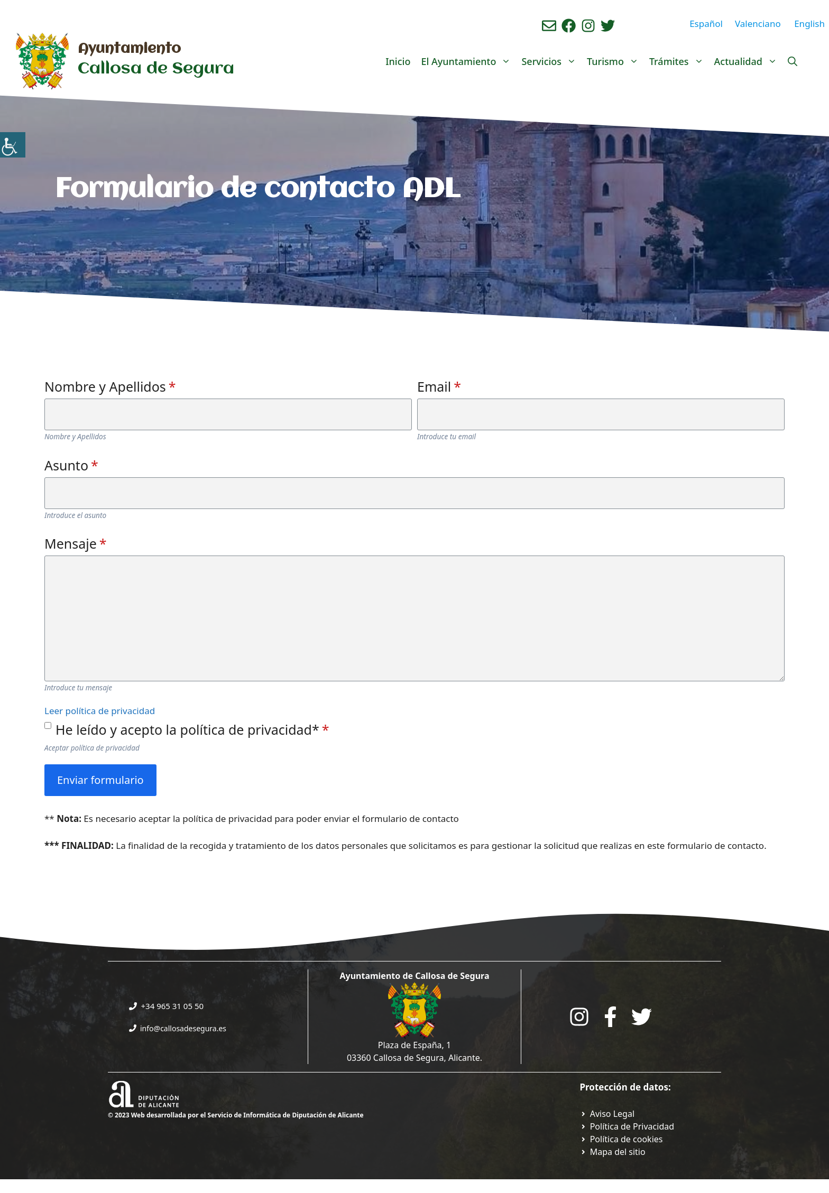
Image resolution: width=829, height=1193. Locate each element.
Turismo (615, 61)
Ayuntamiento (129, 49)
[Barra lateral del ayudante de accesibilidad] (12, 145)
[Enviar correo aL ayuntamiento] (549, 25)
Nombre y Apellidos (110, 386)
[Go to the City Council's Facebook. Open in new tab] (610, 1016)
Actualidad (748, 61)
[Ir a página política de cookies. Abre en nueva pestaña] (621, 1139)
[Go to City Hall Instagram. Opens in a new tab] (579, 1016)
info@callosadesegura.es (183, 1028)
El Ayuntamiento (468, 61)
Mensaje (75, 543)
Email (439, 386)
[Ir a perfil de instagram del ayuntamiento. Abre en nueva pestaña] (588, 25)
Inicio (397, 61)
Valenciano (758, 23)
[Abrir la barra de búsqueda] (792, 61)
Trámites (679, 61)
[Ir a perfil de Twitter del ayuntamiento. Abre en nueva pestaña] (608, 25)
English (809, 23)
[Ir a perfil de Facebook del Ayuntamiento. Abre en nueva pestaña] (568, 25)
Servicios (551, 61)
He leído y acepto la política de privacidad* (192, 729)
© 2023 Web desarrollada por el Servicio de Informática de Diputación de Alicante (236, 1115)
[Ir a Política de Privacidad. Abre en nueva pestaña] (607, 1113)
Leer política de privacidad (99, 711)
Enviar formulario (100, 780)
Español (706, 23)
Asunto (71, 465)
